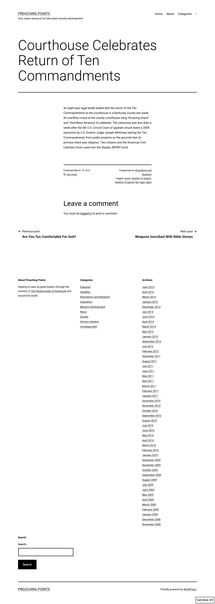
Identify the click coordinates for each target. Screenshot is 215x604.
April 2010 (148, 440)
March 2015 (149, 296)
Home (159, 14)
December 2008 (151, 519)
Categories (185, 14)
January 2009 (150, 514)
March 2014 (149, 326)
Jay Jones (72, 174)
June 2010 (148, 430)
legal (142, 182)
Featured (85, 287)
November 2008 (151, 524)
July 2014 (147, 311)
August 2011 (149, 361)
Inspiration (86, 301)
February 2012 (150, 351)
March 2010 (149, 445)
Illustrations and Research (95, 296)
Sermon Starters (89, 321)
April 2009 (148, 499)
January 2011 (150, 395)
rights (149, 182)
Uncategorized (88, 326)
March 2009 (149, 504)
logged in (86, 213)
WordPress (190, 589)
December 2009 (151, 460)
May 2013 (148, 331)
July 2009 (147, 484)
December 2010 (151, 400)
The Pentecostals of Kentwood (48, 291)
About (170, 14)
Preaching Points (34, 14)
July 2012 (147, 346)
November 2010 (151, 405)
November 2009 (151, 465)
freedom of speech (124, 182)
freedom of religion (141, 178)
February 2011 (150, 390)
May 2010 (148, 435)
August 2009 (149, 479)
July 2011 (147, 366)
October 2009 (150, 470)
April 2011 (148, 380)
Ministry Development (92, 306)
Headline (85, 292)
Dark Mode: (205, 600)
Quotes (84, 316)
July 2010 (147, 425)
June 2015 (148, 287)
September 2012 (151, 341)
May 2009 (148, 494)
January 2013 (150, 336)
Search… (23, 544)
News (83, 311)
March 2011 (149, 386)
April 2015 (148, 292)
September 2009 (151, 474)
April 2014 (148, 321)
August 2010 (149, 420)
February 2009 (150, 509)
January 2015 (150, 301)
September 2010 (151, 415)
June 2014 (148, 316)
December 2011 (151, 356)
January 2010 (150, 455)
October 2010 (150, 410)
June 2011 (148, 371)
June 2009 (148, 489)
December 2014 (151, 306)
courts (127, 178)
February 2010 (150, 450)
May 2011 (148, 376)
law (137, 182)
